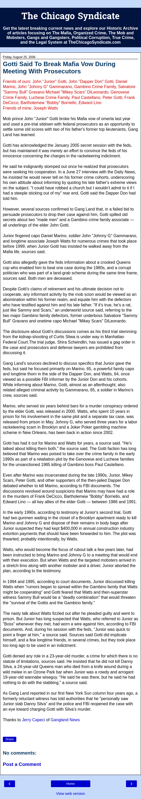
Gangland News (65, 720)
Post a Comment (22, 764)
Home (70, 784)
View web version (70, 794)
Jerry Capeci (33, 720)
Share (9, 739)
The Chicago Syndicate (70, 17)
